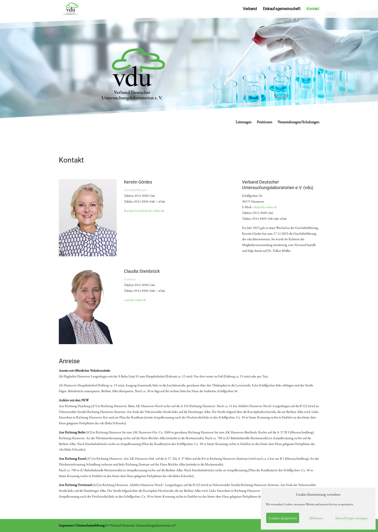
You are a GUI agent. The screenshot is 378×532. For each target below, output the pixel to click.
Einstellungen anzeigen (351, 518)
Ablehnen (316, 518)
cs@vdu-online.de (135, 300)
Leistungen (243, 122)
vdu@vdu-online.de (264, 207)
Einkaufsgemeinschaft (281, 9)
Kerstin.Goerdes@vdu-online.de (144, 210)
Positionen (264, 122)
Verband (250, 9)
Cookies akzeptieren (283, 518)
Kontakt (312, 9)
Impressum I (67, 525)
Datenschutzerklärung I (91, 525)
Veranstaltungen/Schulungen (298, 122)
